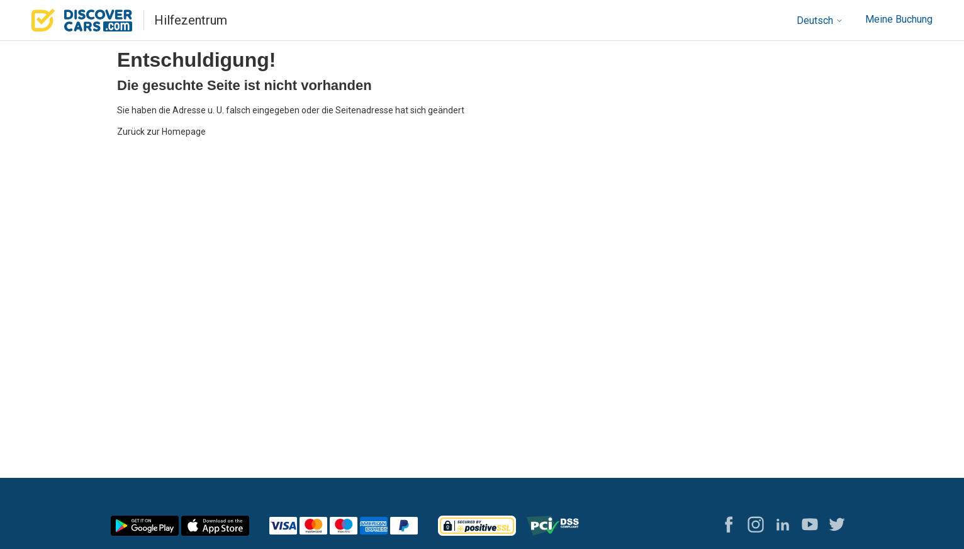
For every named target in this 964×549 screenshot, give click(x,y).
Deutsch (820, 20)
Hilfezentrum (190, 20)
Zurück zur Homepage (161, 132)
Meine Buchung (899, 19)
